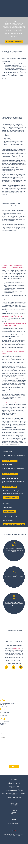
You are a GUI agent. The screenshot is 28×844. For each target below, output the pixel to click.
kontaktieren (16, 648)
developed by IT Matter (19, 834)
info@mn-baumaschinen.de (14, 823)
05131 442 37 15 (13, 805)
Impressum (8, 835)
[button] (26, 2)
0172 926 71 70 (14, 821)
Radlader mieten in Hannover (14, 783)
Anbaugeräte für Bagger (14, 784)
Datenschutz (12, 835)
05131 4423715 (14, 815)
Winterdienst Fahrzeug (14, 789)
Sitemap (20, 835)
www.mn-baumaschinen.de (14, 824)
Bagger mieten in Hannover (14, 782)
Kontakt (17, 835)
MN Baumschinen (11, 834)
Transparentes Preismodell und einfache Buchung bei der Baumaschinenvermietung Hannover (13, 351)
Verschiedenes (14, 787)
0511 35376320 (14, 810)
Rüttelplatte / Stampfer (14, 786)
